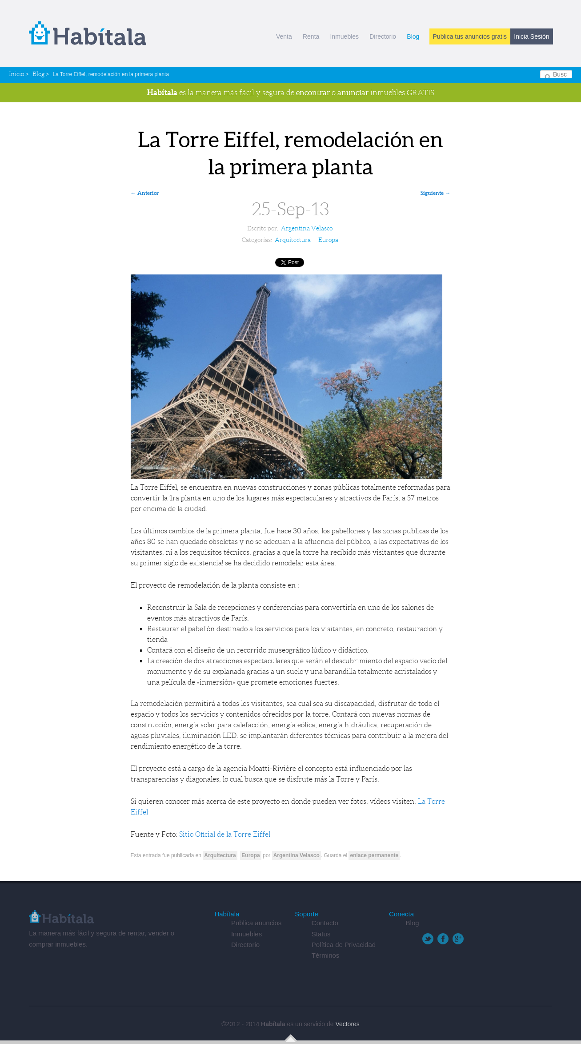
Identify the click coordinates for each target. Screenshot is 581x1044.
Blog (413, 36)
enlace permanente (374, 855)
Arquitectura (293, 239)
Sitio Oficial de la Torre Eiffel (226, 834)
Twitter (427, 938)
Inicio (16, 73)
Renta (311, 36)
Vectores (347, 1024)
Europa (328, 239)
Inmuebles (344, 36)
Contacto (325, 923)
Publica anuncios (256, 923)
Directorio (382, 36)
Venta (284, 36)
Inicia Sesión (531, 36)
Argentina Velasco (307, 228)
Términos (326, 955)
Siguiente (435, 193)
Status (321, 934)
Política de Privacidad (344, 944)
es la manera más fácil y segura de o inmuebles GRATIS (290, 92)
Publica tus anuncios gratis (470, 36)
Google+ (458, 938)
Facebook (443, 938)
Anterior (145, 193)
